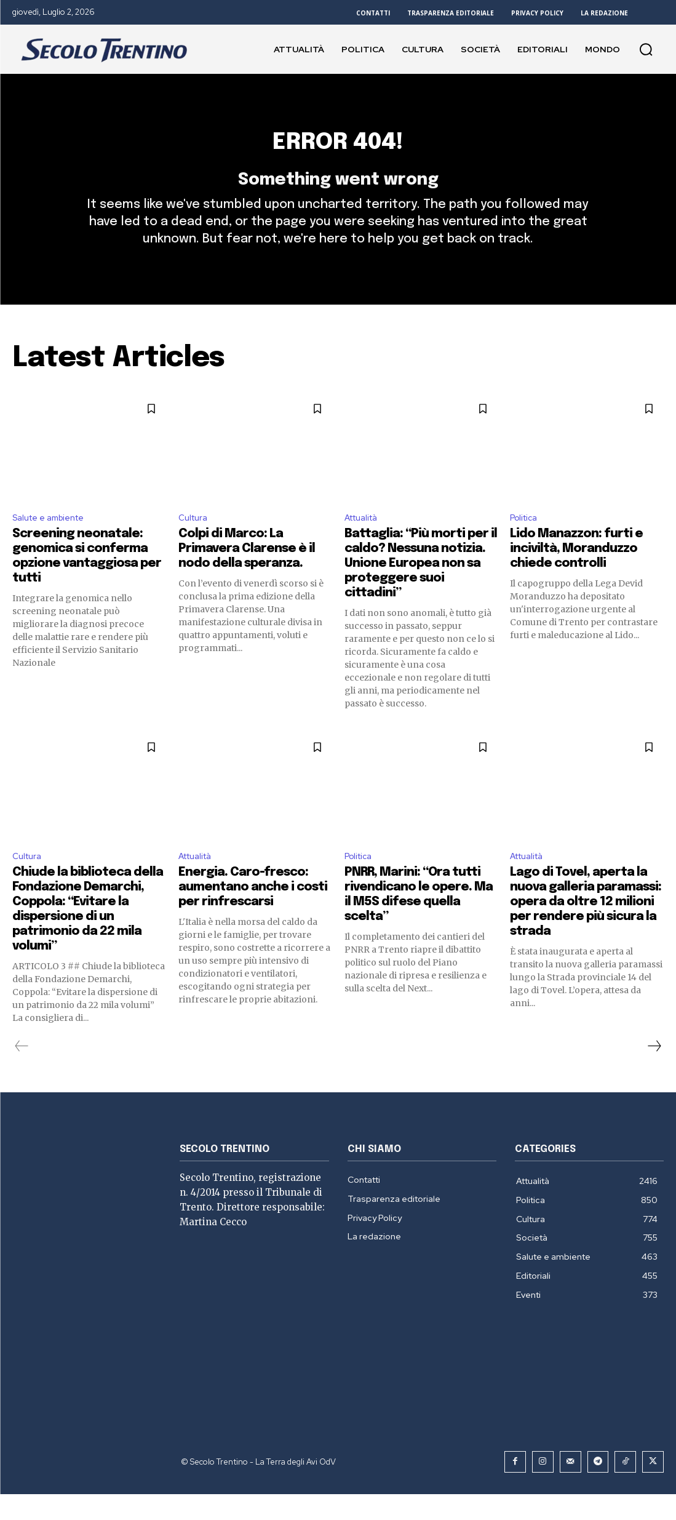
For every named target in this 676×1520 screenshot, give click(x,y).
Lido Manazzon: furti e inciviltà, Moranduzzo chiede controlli (576, 573)
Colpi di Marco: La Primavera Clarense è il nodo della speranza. (246, 573)
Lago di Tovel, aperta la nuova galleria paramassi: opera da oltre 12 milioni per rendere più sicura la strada (585, 930)
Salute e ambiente (54, 541)
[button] (646, 49)
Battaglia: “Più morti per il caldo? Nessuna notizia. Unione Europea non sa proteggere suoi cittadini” (420, 588)
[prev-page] (21, 1074)
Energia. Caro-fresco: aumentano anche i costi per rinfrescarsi (252, 915)
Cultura (195, 541)
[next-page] (654, 1074)
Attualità (365, 541)
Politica (526, 541)
